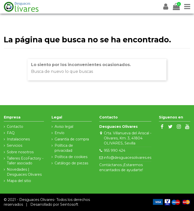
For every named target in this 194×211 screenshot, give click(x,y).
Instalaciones (18, 139)
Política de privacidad (64, 148)
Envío (59, 133)
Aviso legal (64, 126)
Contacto (15, 126)
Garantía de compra (72, 139)
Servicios (14, 145)
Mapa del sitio (19, 180)
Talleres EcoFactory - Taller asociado (25, 161)
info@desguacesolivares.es (127, 157)
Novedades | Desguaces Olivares (24, 172)
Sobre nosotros (20, 152)
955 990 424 (114, 150)
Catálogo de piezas (71, 163)
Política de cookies (71, 157)
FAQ (11, 133)
